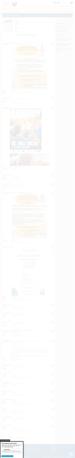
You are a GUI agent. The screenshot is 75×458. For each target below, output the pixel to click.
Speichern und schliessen (7, 456)
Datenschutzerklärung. (9, 446)
